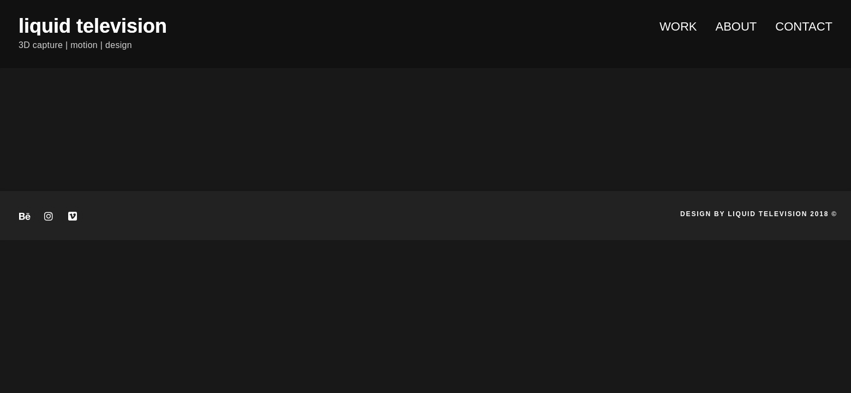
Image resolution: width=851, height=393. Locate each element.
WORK (678, 26)
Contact (803, 26)
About (736, 26)
